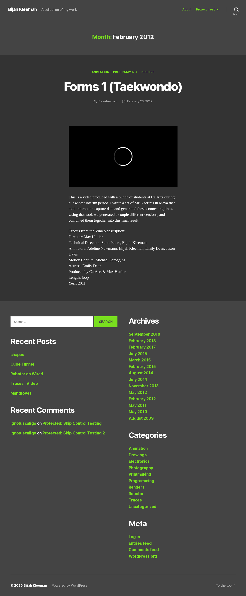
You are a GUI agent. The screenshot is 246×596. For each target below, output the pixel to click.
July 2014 (138, 379)
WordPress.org (143, 556)
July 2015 (138, 353)
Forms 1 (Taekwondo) (123, 86)
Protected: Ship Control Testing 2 (74, 433)
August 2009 (141, 418)
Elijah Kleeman (22, 9)
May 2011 (138, 405)
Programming (125, 72)
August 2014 (141, 373)
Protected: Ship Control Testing (72, 423)
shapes (17, 354)
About (187, 9)
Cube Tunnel (22, 364)
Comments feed (144, 549)
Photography (141, 468)
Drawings (138, 455)
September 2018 (144, 334)
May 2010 (138, 411)
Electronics (139, 461)
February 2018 (142, 340)
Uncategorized (143, 506)
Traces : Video (24, 383)
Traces (135, 500)
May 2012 (138, 392)
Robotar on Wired (27, 374)
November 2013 (144, 386)
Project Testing (207, 9)
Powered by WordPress (69, 585)
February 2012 (142, 398)
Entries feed (140, 543)
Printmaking (140, 474)
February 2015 (142, 366)
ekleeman (110, 101)
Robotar (136, 493)
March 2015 (140, 360)
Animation (100, 72)
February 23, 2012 (139, 101)
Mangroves (21, 393)
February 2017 (142, 347)
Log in (134, 536)
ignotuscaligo (23, 423)
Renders (148, 72)
